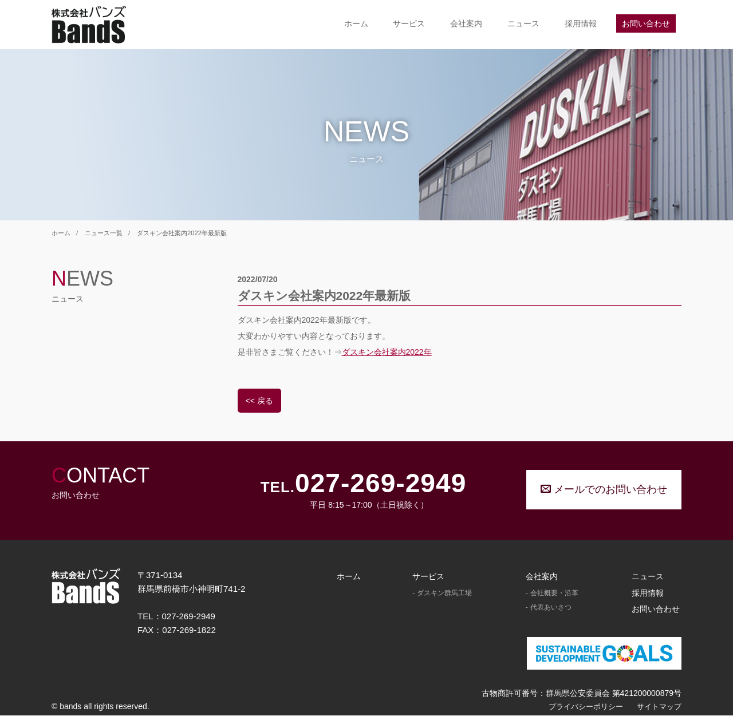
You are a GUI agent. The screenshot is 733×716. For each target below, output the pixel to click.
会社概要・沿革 (554, 593)
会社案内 (466, 23)
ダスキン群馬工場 (444, 593)
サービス (409, 23)
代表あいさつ (551, 608)
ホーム (356, 23)
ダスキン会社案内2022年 (387, 352)
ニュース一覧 (104, 233)
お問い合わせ (646, 23)
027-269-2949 (380, 483)
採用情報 (581, 23)
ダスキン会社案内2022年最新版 (182, 233)
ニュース (523, 23)
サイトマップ (659, 707)
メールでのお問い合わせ (604, 489)
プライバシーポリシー (586, 707)
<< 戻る (259, 400)
